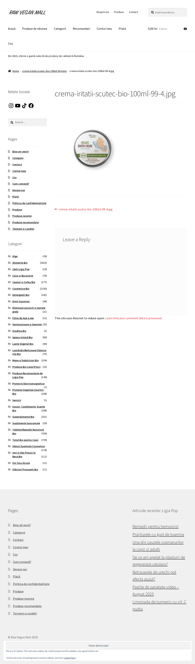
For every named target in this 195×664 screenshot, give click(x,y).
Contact (133, 12)
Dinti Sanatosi (21, 301)
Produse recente (22, 216)
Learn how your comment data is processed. (133, 318)
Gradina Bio (19, 331)
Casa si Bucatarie (22, 275)
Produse (119, 12)
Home (15, 71)
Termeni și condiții (23, 229)
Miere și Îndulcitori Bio (25, 360)
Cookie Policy (70, 657)
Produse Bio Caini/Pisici (26, 367)
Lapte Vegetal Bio (22, 344)
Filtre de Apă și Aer (23, 318)
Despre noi (103, 12)
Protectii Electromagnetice (28, 383)
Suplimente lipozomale (26, 423)
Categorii (60, 28)
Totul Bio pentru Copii (25, 440)
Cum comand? (20, 183)
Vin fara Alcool (21, 463)
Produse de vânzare (34, 28)
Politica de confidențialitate (29, 203)
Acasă (11, 28)
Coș (10, 43)
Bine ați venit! (20, 151)
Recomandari (81, 28)
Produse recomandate (25, 222)
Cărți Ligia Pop (21, 269)
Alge (15, 256)
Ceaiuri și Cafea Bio (23, 282)
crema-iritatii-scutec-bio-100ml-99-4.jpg (44, 71)
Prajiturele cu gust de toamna (158, 534)
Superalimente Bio (23, 416)
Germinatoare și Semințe (27, 324)
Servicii (16, 400)
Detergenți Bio (20, 295)
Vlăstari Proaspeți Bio (25, 469)
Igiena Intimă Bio (22, 337)
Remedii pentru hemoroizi (156, 526)
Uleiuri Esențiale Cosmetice (28, 446)
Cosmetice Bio (20, 288)
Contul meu (104, 28)
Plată (122, 28)
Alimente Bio (19, 262)
